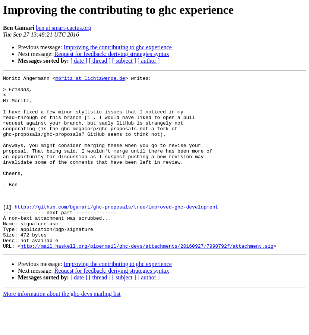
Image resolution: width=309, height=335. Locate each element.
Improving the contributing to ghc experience (118, 47)
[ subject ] (124, 60)
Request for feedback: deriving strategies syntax (111, 54)
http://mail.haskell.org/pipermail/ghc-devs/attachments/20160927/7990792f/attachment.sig (147, 280)
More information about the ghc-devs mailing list (62, 328)
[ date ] (78, 60)
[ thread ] (100, 60)
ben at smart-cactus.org (63, 28)
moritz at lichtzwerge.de (90, 79)
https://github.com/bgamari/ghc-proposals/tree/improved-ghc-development (116, 233)
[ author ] (149, 60)
